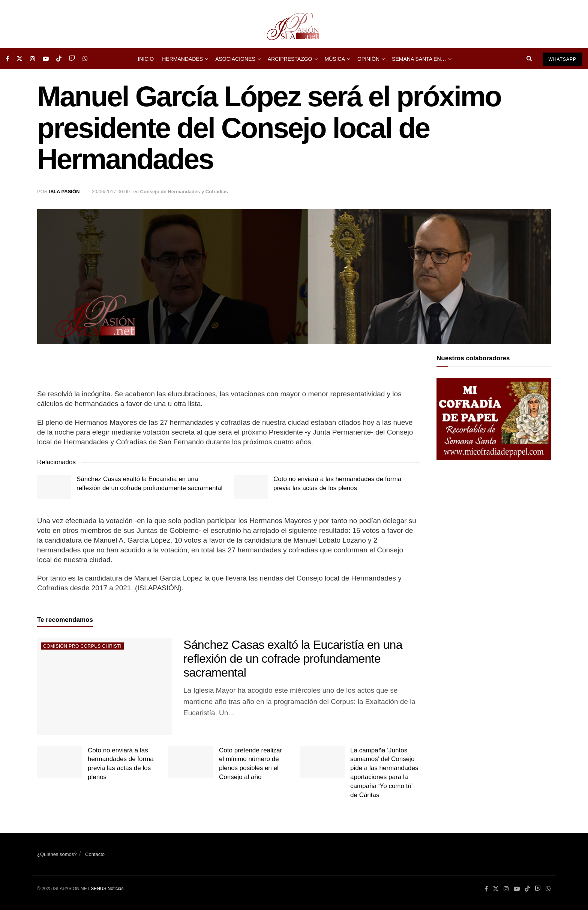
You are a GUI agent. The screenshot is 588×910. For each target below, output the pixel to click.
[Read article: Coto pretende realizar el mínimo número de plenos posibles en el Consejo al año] (190, 762)
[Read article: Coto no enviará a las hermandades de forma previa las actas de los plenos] (251, 487)
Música (335, 59)
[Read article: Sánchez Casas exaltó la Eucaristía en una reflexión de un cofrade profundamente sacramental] (54, 487)
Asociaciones (235, 59)
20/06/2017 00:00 (111, 191)
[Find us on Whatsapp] (85, 58)
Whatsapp (562, 59)
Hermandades (182, 59)
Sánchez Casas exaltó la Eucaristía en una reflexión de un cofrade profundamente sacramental (292, 658)
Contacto (95, 854)
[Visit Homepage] (294, 24)
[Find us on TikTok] (59, 58)
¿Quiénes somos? (57, 854)
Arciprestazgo (290, 59)
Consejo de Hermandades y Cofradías (184, 191)
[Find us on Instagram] (32, 58)
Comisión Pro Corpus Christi (82, 646)
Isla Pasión (64, 191)
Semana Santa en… (419, 59)
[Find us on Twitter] (19, 58)
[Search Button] (529, 58)
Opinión (368, 59)
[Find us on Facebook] (7, 58)
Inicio (146, 59)
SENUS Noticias (107, 888)
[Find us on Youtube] (46, 58)
